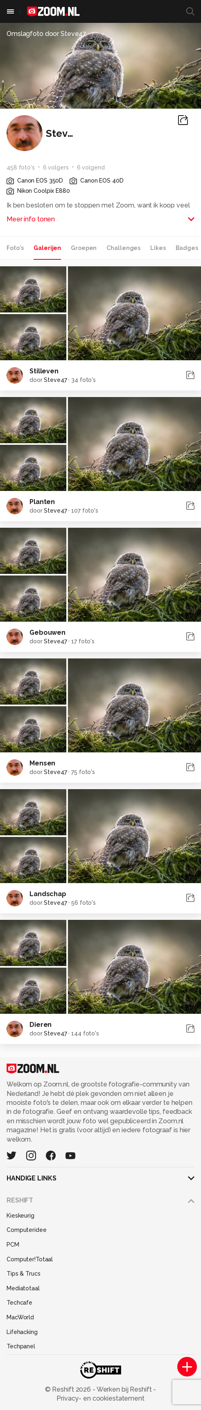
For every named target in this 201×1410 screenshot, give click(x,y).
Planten (42, 502)
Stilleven (44, 371)
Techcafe (19, 1302)
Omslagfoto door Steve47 (46, 34)
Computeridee (27, 1230)
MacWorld (20, 1317)
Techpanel (21, 1346)
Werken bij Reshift (124, 1389)
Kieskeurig (20, 1215)
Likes (157, 248)
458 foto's (21, 167)
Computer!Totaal (30, 1259)
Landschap (47, 894)
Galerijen (47, 248)
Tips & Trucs (24, 1273)
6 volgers (56, 167)
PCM (13, 1244)
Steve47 (55, 380)
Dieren (40, 1024)
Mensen (42, 763)
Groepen (84, 248)
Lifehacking (22, 1332)
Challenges (123, 248)
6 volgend (91, 167)
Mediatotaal (23, 1288)
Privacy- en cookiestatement (100, 1398)
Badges (187, 248)
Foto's (15, 248)
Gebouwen (47, 632)
